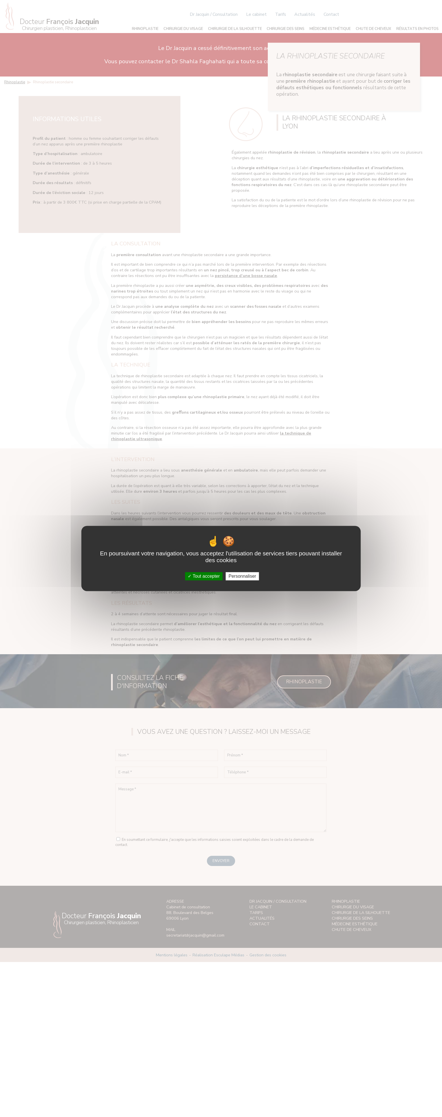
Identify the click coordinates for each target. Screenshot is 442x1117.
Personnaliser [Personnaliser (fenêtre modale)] (242, 576)
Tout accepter (204, 576)
